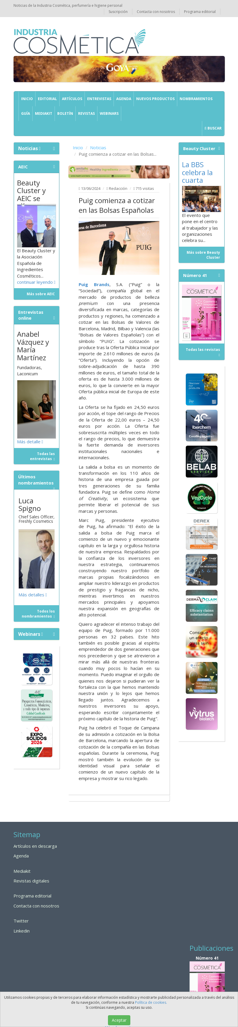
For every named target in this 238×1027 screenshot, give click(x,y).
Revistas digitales (31, 881)
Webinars (109, 113)
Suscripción (118, 11)
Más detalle (30, 441)
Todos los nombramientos (38, 614)
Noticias (98, 147)
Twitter (21, 921)
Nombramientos (196, 98)
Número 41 (207, 983)
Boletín (65, 113)
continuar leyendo (36, 282)
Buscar (213, 128)
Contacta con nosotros (156, 11)
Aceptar (119, 1020)
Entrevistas (99, 98)
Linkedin (21, 931)
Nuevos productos (155, 98)
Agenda (123, 98)
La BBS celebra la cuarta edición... (197, 176)
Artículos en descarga (35, 846)
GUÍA (25, 113)
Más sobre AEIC (41, 293)
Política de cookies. (151, 1002)
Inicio (27, 98)
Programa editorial (200, 11)
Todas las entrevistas (42, 456)
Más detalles (32, 595)
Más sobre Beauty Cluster (203, 255)
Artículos (72, 98)
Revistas (86, 113)
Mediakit (43, 113)
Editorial (47, 98)
